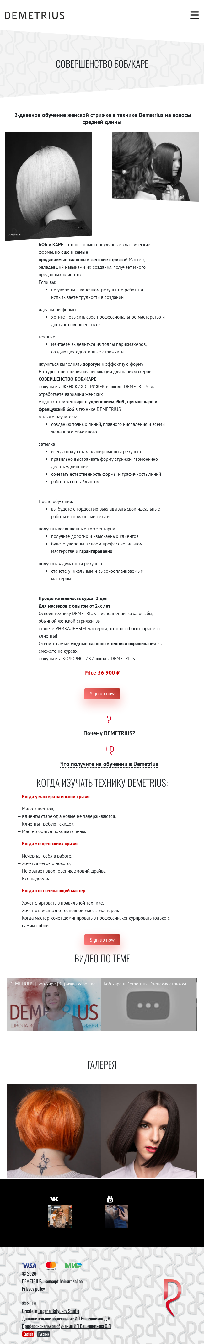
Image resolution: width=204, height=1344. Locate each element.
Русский (43, 1333)
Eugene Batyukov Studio (58, 1310)
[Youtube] (116, 1216)
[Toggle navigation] (191, 15)
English (28, 1333)
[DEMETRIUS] (173, 1299)
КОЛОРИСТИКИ (78, 658)
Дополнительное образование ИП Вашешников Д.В (66, 1318)
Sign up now (102, 694)
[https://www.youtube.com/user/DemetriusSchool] (110, 1198)
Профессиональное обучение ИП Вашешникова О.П (66, 1325)
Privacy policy (33, 1288)
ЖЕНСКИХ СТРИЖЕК (83, 387)
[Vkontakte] (60, 1216)
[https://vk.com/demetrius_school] (54, 1198)
